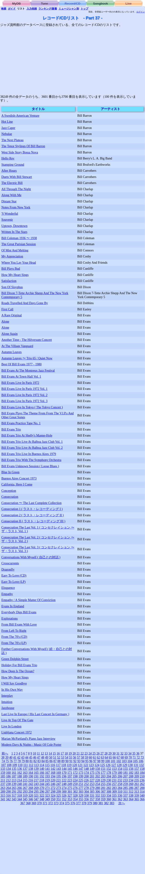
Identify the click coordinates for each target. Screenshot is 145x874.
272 (52, 788)
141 (47, 768)
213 (14, 780)
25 (94, 753)
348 (41, 799)
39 (7, 757)
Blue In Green (10, 472)
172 (75, 772)
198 (75, 776)
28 (106, 753)
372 (50, 803)
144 (64, 768)
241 (25, 784)
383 (111, 803)
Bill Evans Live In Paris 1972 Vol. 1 (24, 389)
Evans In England (12, 606)
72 (138, 757)
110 (20, 765)
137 (25, 768)
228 (97, 780)
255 (103, 784)
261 (136, 784)
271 (47, 788)
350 (52, 799)
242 (30, 784)
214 (19, 780)
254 (97, 784)
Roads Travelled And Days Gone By (24, 303)
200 (86, 776)
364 (131, 799)
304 (86, 791)
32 (121, 753)
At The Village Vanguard (17, 346)
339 (136, 795)
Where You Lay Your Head (18, 262)
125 (102, 765)
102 (118, 761)
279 (92, 788)
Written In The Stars (14, 232)
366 (142, 799)
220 (52, 780)
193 (47, 776)
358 (97, 799)
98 (99, 761)
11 (38, 753)
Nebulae (6, 134)
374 (61, 803)
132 (141, 765)
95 (86, 761)
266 (19, 788)
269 (36, 788)
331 (92, 795)
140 (41, 768)
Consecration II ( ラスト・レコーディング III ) (33, 521)
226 (86, 780)
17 (62, 753)
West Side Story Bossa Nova (19, 152)
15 (54, 753)
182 (131, 772)
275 (69, 788)
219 (47, 780)
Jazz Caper (8, 128)
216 (30, 780)
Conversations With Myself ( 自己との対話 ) (30, 557)
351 (58, 799)
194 (52, 776)
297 (47, 791)
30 (114, 753)
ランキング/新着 (47, 8)
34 (130, 753)
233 (125, 780)
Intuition (6, 702)
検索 (3, 8)
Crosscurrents (10, 563)
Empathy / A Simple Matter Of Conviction (28, 600)
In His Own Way (12, 689)
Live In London (11, 726)
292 (19, 791)
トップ (84, 8)
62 (98, 757)
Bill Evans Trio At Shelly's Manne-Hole (26, 435)
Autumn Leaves (11, 352)
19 (70, 753)
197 (69, 776)
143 (58, 768)
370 (39, 803)
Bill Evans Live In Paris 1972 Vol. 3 (24, 401)
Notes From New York (15, 207)
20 (74, 753)
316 (8, 795)
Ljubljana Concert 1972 (16, 732)
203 (103, 776)
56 (74, 757)
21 (78, 753)
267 (25, 788)
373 (56, 803)
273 (58, 788)
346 (30, 799)
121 (80, 765)
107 (3, 765)
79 (23, 761)
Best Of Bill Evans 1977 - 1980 (21, 364)
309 (114, 791)
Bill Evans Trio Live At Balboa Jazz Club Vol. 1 (32, 441)
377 (78, 803)
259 (125, 784)
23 (86, 753)
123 (91, 765)
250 (75, 784)
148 (86, 768)
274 (64, 788)
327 (69, 795)
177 (103, 772)
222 (64, 780)
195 (58, 776)
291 (14, 791)
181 (125, 772)
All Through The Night (16, 189)
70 (130, 757)
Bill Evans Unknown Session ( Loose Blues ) (30, 466)
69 (126, 757)
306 (97, 791)
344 (19, 799)
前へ (5, 753)
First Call (7, 309)
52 (58, 757)
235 (136, 780)
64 (106, 757)
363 (125, 799)
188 (19, 776)
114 (42, 765)
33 (126, 753)
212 (8, 780)
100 (107, 761)
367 (22, 803)
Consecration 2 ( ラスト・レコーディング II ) (32, 515)
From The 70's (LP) (13, 643)
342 (8, 799)
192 (41, 776)
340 (142, 795)
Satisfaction (8, 281)
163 (25, 772)
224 (75, 780)
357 (92, 799)
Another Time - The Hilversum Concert (26, 340)
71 (134, 757)
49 (46, 757)
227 (92, 780)
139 (36, 768)
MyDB (16, 3)
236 (142, 780)
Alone (5, 321)
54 (66, 757)
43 (22, 757)
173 (81, 772)
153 (114, 768)
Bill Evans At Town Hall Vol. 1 (21, 376)
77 (15, 761)
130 (130, 765)
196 (64, 776)
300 (64, 791)
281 (103, 788)
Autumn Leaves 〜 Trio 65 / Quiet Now (26, 358)
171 (69, 772)
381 (100, 803)
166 (41, 772)
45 (30, 757)
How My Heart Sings (14, 275)
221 (58, 780)
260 (131, 784)
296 (42, 791)
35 (134, 753)
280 (97, 788)
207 (125, 776)
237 (2, 784)
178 (108, 772)
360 (108, 799)
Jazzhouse (7, 708)
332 (97, 795)
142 (52, 768)
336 (119, 795)
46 (34, 757)
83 (39, 761)
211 (2, 780)
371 (45, 803)
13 (46, 753)
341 (2, 799)
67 (118, 757)
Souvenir (7, 219)
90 (67, 761)
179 (114, 772)
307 (103, 791)
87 (55, 761)
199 (81, 776)
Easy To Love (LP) (13, 582)
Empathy (7, 594)
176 (97, 772)
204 (108, 776)
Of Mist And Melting (14, 250)
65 (110, 757)
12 (42, 753)
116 (52, 765)
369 (34, 803)
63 (102, 757)
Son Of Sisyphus (12, 287)
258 (119, 784)
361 (114, 799)
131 (136, 765)
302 (75, 791)
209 (136, 776)
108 (9, 765)
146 (75, 768)
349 (47, 799)
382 (106, 803)
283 (114, 788)
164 (30, 772)
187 (14, 776)
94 (83, 761)
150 (97, 768)
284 (119, 788)
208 (131, 776)
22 (82, 753)
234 (131, 780)
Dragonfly (8, 569)
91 (70, 761)
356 (86, 799)
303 (81, 791)
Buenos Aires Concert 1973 (19, 478)
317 (14, 795)
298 (53, 791)
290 (8, 791)
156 (131, 768)
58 (82, 757)
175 (92, 772)
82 (35, 761)
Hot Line (7, 121)
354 (75, 799)
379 (89, 803)
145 (69, 768)
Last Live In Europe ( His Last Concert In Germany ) (35, 714)
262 (142, 784)
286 (131, 788)
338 (131, 795)
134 (8, 768)
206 (119, 776)
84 (43, 761)
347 (36, 799)
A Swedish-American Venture (20, 115)
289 (2, 791)
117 (58, 765)
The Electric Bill (12, 183)
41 (14, 757)
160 (8, 772)
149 (92, 768)
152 (108, 768)
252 (86, 784)
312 (131, 791)
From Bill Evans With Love (19, 624)
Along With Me (11, 195)
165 (36, 772)
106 (141, 761)
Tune (44, 3)
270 (41, 788)
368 (28, 803)
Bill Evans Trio (11, 429)
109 (14, 765)
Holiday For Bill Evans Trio (19, 665)
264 (8, 788)
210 (142, 776)
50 (50, 757)
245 (47, 784)
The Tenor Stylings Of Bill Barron (23, 146)
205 (114, 776)
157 (136, 768)
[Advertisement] (72, 59)
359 (103, 799)
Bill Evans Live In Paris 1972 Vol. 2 (24, 395)
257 (114, 784)
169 (58, 772)
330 (86, 795)
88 (59, 761)
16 (58, 753)
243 (36, 784)
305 (92, 791)
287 (136, 788)
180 (119, 772)
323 (47, 795)
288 (142, 788)
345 (25, 799)
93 (79, 761)
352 (64, 799)
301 (69, 791)
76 (11, 761)
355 (81, 799)
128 (119, 765)
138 (30, 768)
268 (30, 788)
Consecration (9, 496)
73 (142, 757)
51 (54, 757)
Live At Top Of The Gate (17, 720)
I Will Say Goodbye (14, 683)
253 (92, 784)
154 (119, 768)
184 (142, 772)
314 (142, 791)
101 (113, 761)
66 (114, 757)
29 (110, 753)
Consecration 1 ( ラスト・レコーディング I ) (32, 509)
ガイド (12, 8)
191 (36, 776)
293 (25, 791)
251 (81, 784)
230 (108, 780)
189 (25, 776)
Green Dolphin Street (15, 659)
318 (19, 795)
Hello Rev (7, 158)
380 (95, 803)
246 (52, 784)
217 (36, 780)
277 (81, 788)
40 (11, 757)
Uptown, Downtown (14, 226)
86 (51, 761)
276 (75, 788)
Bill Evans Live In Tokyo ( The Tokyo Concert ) (32, 407)
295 (36, 791)
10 (34, 753)
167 (47, 772)
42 (18, 757)
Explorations (9, 618)
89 (63, 761)
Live (129, 3)
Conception (8, 490)
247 (58, 784)
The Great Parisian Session (18, 244)
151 (103, 768)
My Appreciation (12, 256)
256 (108, 784)
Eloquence (8, 588)
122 (85, 765)
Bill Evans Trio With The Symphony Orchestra (31, 460)
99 (102, 761)
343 (14, 799)
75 (7, 761)
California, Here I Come (16, 484)
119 (69, 765)
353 (69, 799)
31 (118, 753)
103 (124, 761)
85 (47, 761)
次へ (121, 803)
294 (30, 791)
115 (47, 765)
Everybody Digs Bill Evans (18, 612)
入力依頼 (32, 8)
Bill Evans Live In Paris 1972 (20, 383)
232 (119, 780)
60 (90, 757)
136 (19, 768)
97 (94, 761)
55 (70, 757)
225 (81, 780)
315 (2, 795)
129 (125, 765)
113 (36, 765)
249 (69, 784)
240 (19, 784)
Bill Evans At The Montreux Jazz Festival (28, 370)
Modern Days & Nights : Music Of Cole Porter (31, 744)
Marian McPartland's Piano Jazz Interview (28, 738)
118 (63, 765)
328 (75, 795)
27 (102, 753)
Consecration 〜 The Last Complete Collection (31, 503)
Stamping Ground (12, 164)
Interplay (7, 695)
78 (19, 761)
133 (2, 768)
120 (74, 765)
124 (97, 765)
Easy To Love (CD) (13, 575)
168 (52, 772)
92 (74, 761)
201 (92, 776)
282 (108, 788)
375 (67, 803)
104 (129, 761)
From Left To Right (13, 631)
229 (103, 780)
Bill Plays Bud (10, 268)
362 (119, 799)
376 (72, 803)
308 (108, 791)
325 (58, 795)
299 (58, 791)
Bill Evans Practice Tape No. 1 (21, 423)
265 (14, 788)
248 (64, 784)
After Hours (9, 170)
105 (135, 761)
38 (2, 757)
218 (41, 780)
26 (98, 753)
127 (113, 765)
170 (64, 772)
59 (86, 757)
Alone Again (9, 334)
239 (14, 784)
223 (69, 780)
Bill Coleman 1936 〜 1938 (19, 238)
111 (25, 765)
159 (2, 772)
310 (119, 791)
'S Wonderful (9, 213)
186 (8, 776)
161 (14, 772)
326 (64, 795)
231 (114, 780)
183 (136, 772)
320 (30, 795)
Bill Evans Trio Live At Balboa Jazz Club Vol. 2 (32, 447)
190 (30, 776)
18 (66, 753)
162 (19, 772)
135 (14, 768)
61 (94, 757)
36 (137, 753)
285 (125, 788)
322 (41, 795)
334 (108, 795)
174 (86, 772)
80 (27, 761)
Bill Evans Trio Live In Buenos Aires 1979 (28, 454)
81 (31, 761)
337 (125, 795)
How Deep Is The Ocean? (17, 671)
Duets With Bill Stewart (16, 177)
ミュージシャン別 (69, 8)
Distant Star (8, 201)
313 (136, 791)
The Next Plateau (12, 140)
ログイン (140, 12)
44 (26, 757)
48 (42, 757)
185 (2, 776)
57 (78, 757)
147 (81, 768)
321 (36, 795)
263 (2, 788)
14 (50, 753)
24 (90, 753)
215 (25, 780)
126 (108, 765)
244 (41, 784)
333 (103, 795)
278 (86, 788)
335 (114, 795)
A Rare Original (11, 315)
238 (8, 784)
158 (142, 768)
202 (97, 776)
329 (81, 795)
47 (38, 757)
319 (25, 795)
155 (125, 768)
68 (122, 757)
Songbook (100, 3)
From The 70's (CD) (14, 637)
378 (84, 803)
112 (30, 765)
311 (125, 791)
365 (136, 799)
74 (3, 761)
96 (90, 761)
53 (62, 757)
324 (52, 795)
